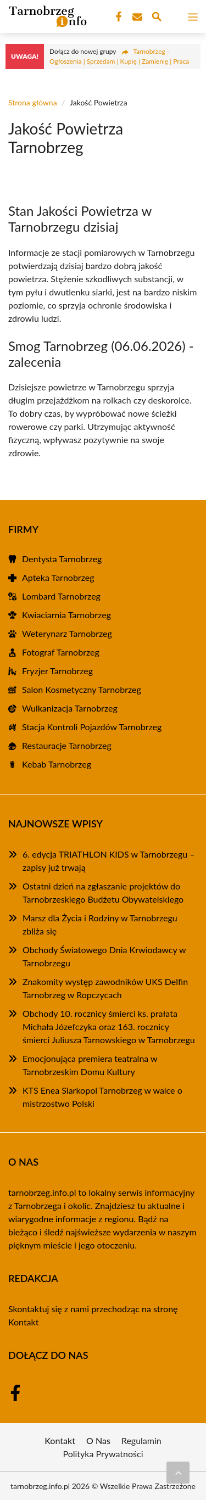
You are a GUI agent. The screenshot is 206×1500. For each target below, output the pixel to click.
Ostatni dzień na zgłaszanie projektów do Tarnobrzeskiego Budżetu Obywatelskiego (103, 892)
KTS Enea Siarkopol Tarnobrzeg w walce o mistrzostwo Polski (102, 1097)
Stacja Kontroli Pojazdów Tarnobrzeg (92, 726)
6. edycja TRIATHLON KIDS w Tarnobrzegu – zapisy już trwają (109, 860)
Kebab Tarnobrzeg (56, 764)
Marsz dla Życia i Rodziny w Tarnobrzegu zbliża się (100, 924)
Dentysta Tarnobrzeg (62, 558)
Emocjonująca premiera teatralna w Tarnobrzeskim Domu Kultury (90, 1065)
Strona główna (32, 102)
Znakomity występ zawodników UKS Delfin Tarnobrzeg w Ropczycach (105, 988)
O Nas (98, 1440)
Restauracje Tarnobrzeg (67, 745)
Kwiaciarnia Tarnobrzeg (66, 614)
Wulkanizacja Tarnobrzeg (70, 708)
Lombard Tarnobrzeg (61, 596)
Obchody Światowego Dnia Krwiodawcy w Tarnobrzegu (104, 956)
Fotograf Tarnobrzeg (60, 652)
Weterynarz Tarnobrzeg (67, 633)
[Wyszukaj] (156, 18)
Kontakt (23, 1322)
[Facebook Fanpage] (117, 17)
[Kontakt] (136, 17)
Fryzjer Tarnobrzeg (57, 670)
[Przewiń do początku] (178, 1473)
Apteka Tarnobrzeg (58, 577)
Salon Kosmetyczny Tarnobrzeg (81, 689)
